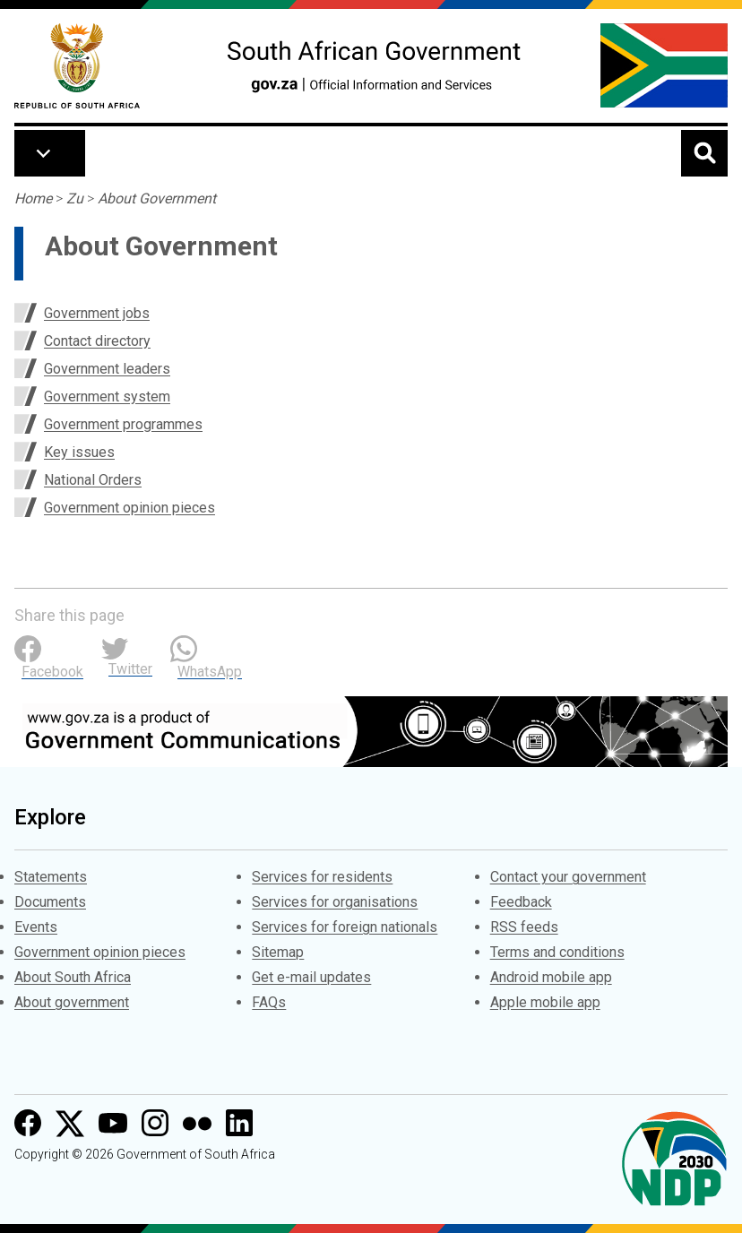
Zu (74, 198)
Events (35, 927)
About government (71, 1002)
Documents (50, 901)
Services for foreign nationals (344, 927)
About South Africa (72, 977)
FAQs (269, 1002)
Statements (50, 876)
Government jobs (97, 313)
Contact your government (568, 876)
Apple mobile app (545, 1002)
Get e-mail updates (311, 977)
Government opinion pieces (129, 507)
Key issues (79, 452)
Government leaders (107, 368)
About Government (157, 198)
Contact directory (97, 340)
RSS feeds (524, 927)
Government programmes (123, 424)
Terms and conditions (557, 952)
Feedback (521, 901)
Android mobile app (551, 977)
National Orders (93, 479)
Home (33, 198)
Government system (107, 396)
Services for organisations (335, 901)
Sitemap (278, 952)
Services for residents (322, 876)
